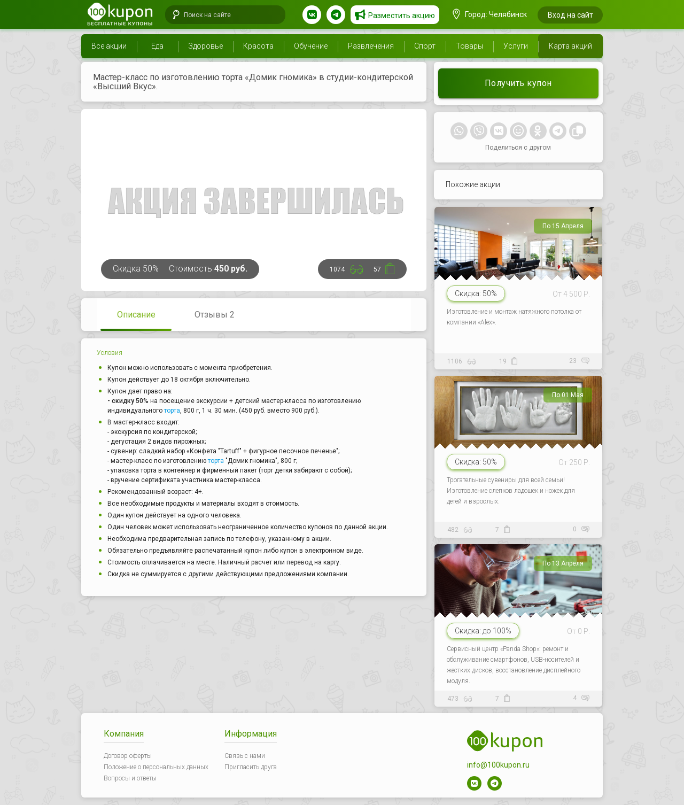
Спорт (425, 46)
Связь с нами (244, 756)
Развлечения (371, 46)
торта (172, 410)
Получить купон (518, 83)
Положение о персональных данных (156, 767)
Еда (157, 46)
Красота (258, 46)
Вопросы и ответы (130, 778)
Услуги (515, 46)
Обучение (311, 46)
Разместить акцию (401, 15)
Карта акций (570, 46)
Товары (469, 46)
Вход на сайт (570, 15)
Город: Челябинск (490, 14)
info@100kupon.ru (498, 765)
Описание (136, 314)
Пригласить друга (250, 767)
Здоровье (205, 46)
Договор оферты (128, 756)
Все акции (109, 46)
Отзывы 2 (215, 314)
